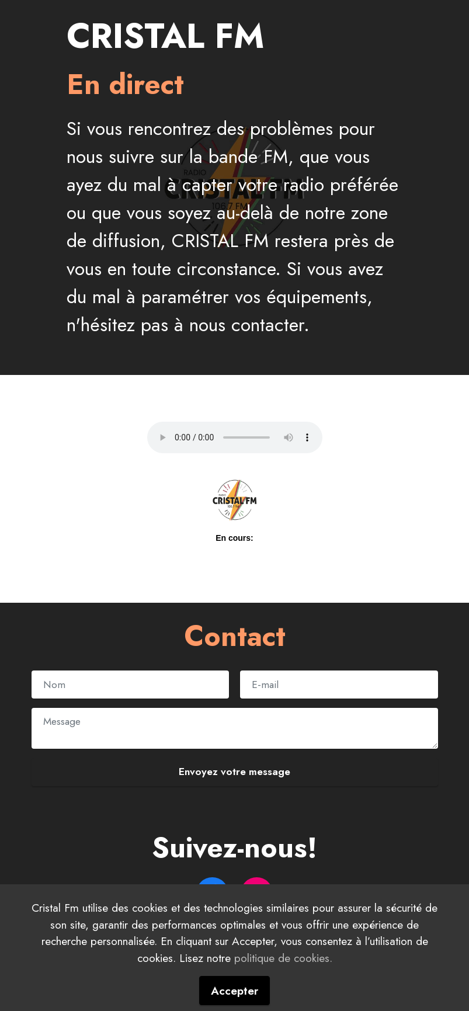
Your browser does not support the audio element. (234, 437)
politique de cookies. (283, 958)
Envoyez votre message (234, 771)
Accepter (234, 990)
